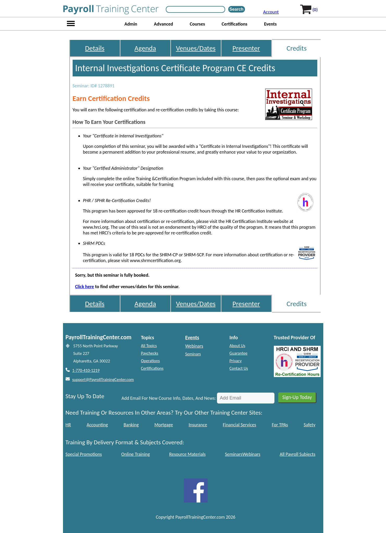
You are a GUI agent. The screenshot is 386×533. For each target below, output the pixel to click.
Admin (130, 24)
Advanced (163, 24)
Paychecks (149, 353)
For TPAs (280, 425)
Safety (309, 425)
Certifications (235, 24)
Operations (150, 360)
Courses (197, 24)
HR (68, 425)
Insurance (198, 425)
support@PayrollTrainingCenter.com (103, 379)
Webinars (194, 346)
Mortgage (163, 425)
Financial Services (239, 425)
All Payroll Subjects (297, 454)
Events (270, 24)
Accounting (97, 425)
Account (271, 12)
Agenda (145, 48)
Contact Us (239, 368)
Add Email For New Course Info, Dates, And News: (169, 398)
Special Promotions (84, 454)
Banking (131, 425)
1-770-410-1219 (86, 370)
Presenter (246, 48)
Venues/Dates (196, 48)
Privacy (236, 360)
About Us (237, 345)
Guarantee (239, 353)
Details (95, 48)
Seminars (193, 354)
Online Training (135, 454)
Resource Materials (187, 454)
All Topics (149, 345)
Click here (84, 286)
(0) (315, 10)
